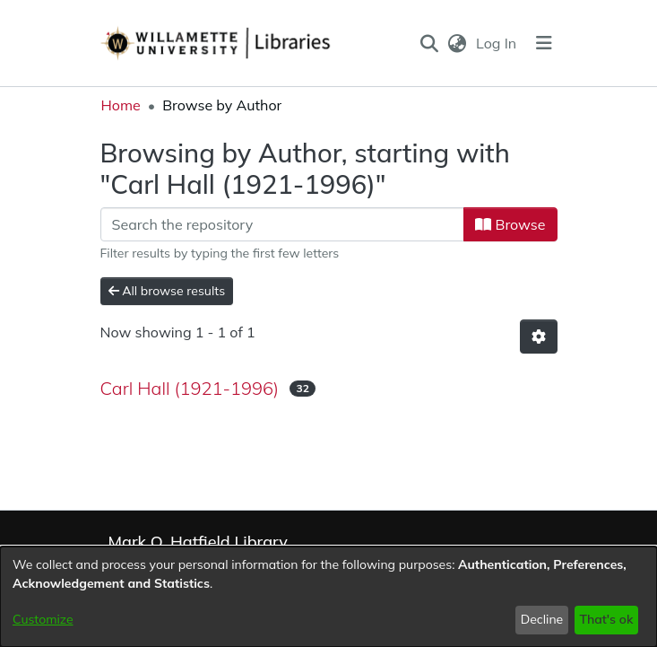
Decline (542, 619)
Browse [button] (510, 224)
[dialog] (328, 596)
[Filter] (282, 224)
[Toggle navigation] (544, 43)
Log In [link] (497, 43)
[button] (429, 43)
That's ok (606, 619)
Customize (43, 619)
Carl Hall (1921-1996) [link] (190, 388)
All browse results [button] (167, 291)
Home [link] (121, 105)
